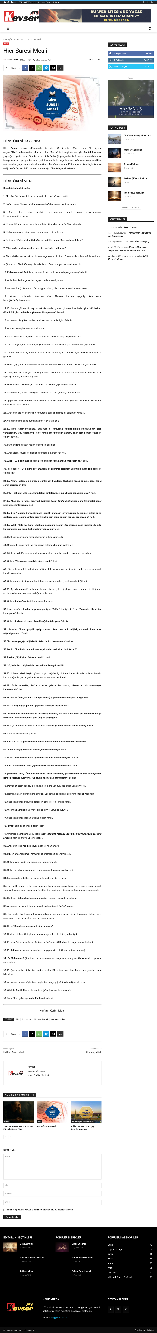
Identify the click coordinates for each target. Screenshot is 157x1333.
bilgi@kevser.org (59, 1317)
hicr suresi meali (41, 1019)
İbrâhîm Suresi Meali (13, 1052)
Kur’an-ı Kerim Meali (52, 1010)
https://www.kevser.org (36, 1071)
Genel (6, 1122)
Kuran (16, 39)
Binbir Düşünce (79, 1244)
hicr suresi (26, 1019)
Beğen (148, 53)
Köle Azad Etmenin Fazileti (32, 1257)
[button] (150, 28)
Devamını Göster (130, 207)
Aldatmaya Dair (93, 1052)
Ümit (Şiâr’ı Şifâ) (142, 241)
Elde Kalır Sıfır (26, 1244)
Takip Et (147, 60)
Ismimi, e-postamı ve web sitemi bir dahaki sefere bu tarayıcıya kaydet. (40, 1209)
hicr (17, 1019)
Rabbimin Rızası (27, 1271)
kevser (15, 60)
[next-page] (10, 1137)
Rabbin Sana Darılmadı (83, 1257)
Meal (23, 39)
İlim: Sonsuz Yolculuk (133, 193)
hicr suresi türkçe (58, 1019)
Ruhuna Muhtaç (130, 164)
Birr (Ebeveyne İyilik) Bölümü (82, 1122)
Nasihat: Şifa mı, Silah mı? (135, 178)
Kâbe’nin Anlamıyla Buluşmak (137, 135)
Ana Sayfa (7, 39)
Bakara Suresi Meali (81, 1271)
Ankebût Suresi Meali (46, 1126)
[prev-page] (5, 1137)
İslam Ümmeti (130, 227)
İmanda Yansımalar (132, 150)
